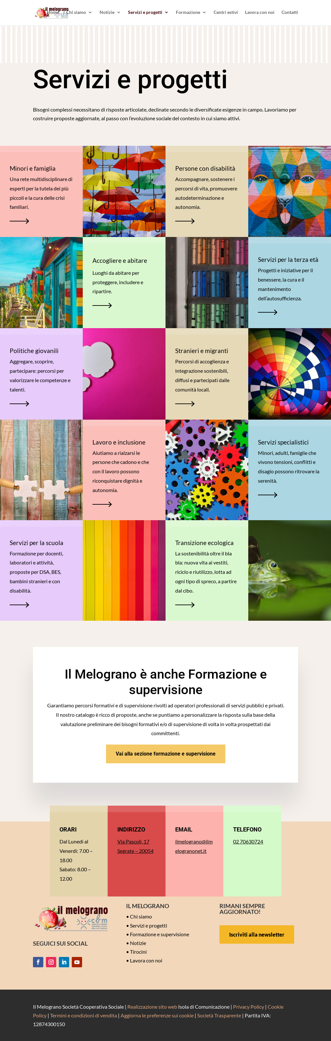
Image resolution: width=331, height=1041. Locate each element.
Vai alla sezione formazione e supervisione (166, 754)
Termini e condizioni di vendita (83, 1015)
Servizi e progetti (145, 13)
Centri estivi (226, 13)
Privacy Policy (248, 1006)
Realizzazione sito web (152, 1006)
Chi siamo (76, 13)
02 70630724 (248, 841)
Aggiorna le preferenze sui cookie (157, 1015)
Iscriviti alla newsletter (256, 934)
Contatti (290, 13)
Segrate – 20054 (135, 851)
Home (53, 13)
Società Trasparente (219, 1015)
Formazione (188, 13)
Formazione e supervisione (159, 934)
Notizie (107, 13)
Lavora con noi (259, 13)
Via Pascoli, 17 (133, 841)
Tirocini (138, 952)
